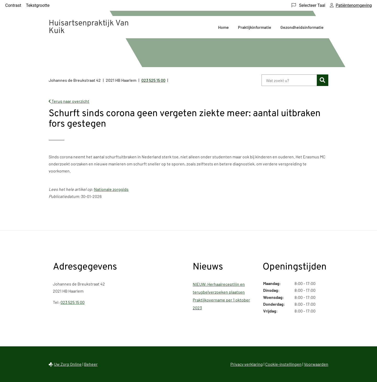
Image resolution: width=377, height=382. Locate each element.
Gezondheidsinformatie (302, 27)
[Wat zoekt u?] (289, 80)
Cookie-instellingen (283, 364)
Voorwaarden (316, 364)
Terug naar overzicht (69, 101)
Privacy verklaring (246, 364)
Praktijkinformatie (254, 27)
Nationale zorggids (111, 189)
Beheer (91, 364)
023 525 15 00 (72, 302)
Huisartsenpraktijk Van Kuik (89, 27)
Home (223, 27)
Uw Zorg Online (68, 364)
